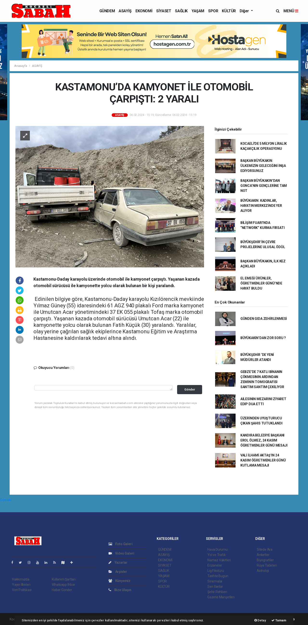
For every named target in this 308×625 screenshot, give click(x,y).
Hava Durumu (217, 549)
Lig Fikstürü (215, 571)
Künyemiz (119, 581)
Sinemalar (215, 581)
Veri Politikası (22, 590)
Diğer (245, 11)
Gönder (189, 389)
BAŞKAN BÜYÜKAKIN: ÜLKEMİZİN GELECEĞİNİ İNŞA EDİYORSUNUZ (263, 166)
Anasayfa (21, 66)
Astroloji (263, 571)
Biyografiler (265, 560)
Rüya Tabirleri (267, 565)
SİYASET (163, 11)
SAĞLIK (181, 11)
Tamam (278, 620)
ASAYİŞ (125, 11)
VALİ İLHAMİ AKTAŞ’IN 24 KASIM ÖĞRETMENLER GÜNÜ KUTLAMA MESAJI (263, 460)
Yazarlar (118, 562)
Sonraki (5, 500)
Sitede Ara (264, 549)
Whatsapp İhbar (63, 585)
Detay (260, 620)
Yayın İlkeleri (21, 585)
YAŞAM (198, 11)
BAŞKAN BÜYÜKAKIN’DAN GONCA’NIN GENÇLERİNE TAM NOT (263, 186)
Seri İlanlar (215, 586)
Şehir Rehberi (217, 592)
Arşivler (118, 572)
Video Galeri (121, 553)
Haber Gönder (62, 590)
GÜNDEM (107, 11)
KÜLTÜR (229, 11)
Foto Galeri (121, 544)
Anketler (263, 555)
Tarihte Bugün (217, 576)
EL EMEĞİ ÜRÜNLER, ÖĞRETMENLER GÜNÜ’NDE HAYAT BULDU (261, 283)
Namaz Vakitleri (219, 560)
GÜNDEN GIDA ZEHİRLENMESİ (263, 319)
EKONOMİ (143, 11)
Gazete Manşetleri (221, 597)
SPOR (213, 11)
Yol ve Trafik (216, 555)
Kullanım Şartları (64, 579)
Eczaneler (214, 565)
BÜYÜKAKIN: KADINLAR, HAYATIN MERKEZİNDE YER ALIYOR (261, 206)
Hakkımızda (20, 579)
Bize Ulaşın (120, 590)
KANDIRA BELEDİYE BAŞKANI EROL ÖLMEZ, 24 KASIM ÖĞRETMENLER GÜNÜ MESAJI (264, 440)
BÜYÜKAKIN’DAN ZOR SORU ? (263, 338)
